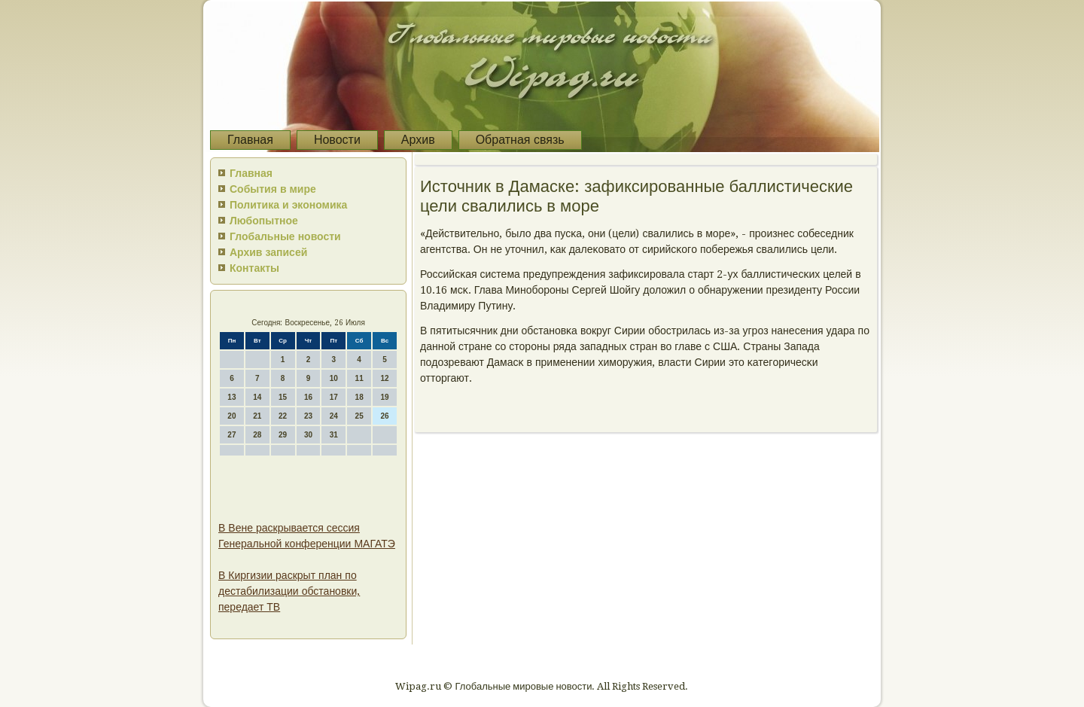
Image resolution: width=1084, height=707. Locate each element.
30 (308, 435)
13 (231, 397)
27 (231, 435)
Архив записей (268, 252)
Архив (418, 139)
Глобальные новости (285, 236)
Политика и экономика (288, 205)
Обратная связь (520, 139)
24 (334, 416)
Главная (250, 139)
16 (308, 397)
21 (257, 416)
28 (257, 435)
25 (359, 416)
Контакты (254, 268)
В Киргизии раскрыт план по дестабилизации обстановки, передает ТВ (289, 591)
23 (308, 416)
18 (359, 397)
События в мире (273, 189)
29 (283, 435)
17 (334, 397)
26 (384, 416)
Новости (337, 139)
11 (359, 378)
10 (334, 378)
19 (384, 397)
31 (334, 435)
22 (283, 416)
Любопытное (264, 221)
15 (283, 397)
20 (231, 416)
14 (257, 397)
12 (384, 378)
